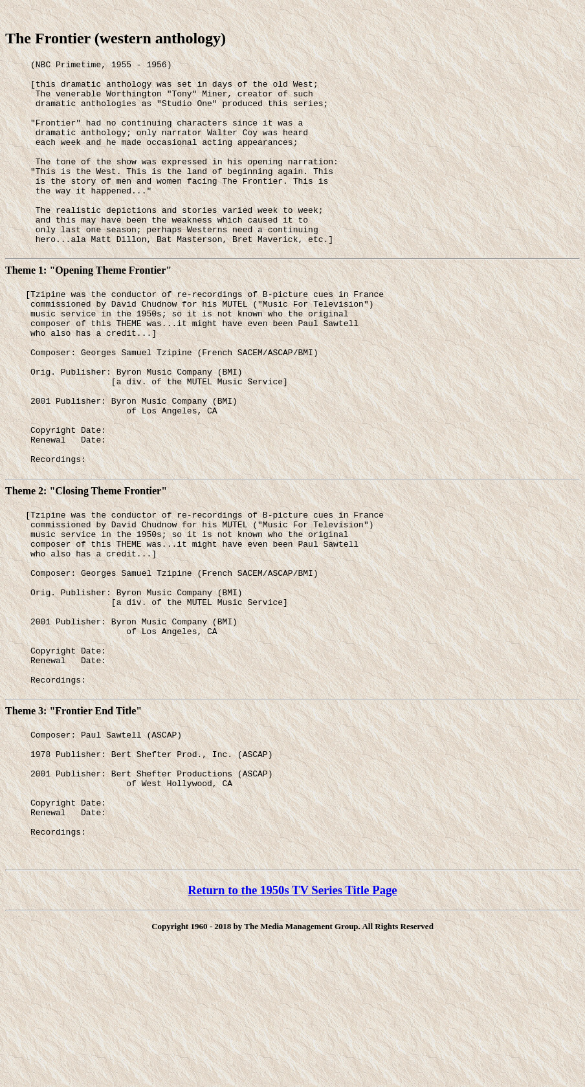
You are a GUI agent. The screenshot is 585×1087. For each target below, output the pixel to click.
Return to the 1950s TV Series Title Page (292, 1018)
